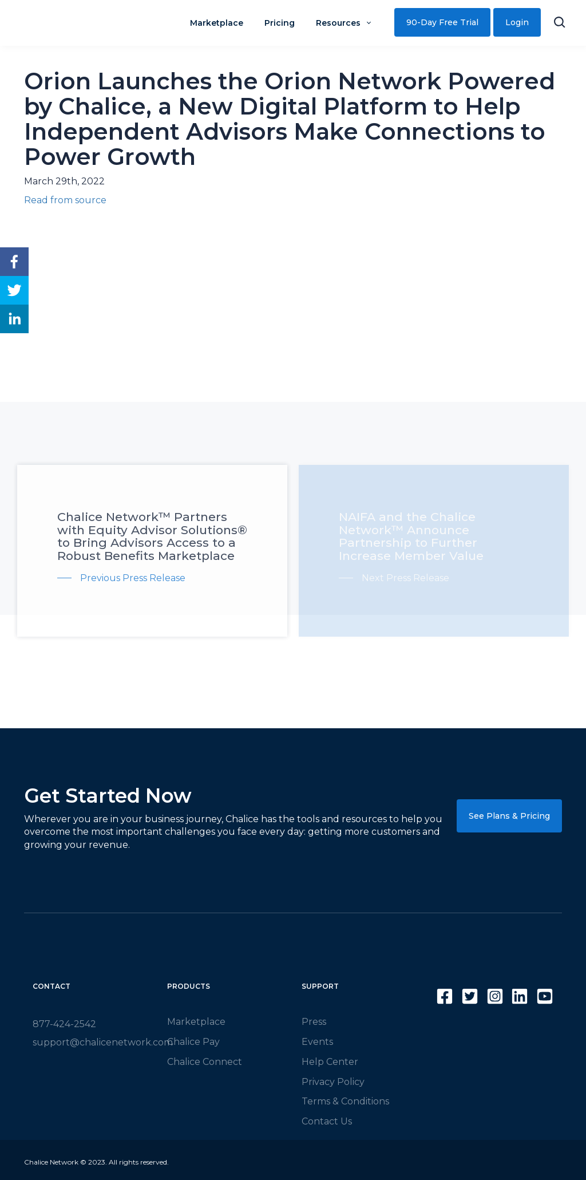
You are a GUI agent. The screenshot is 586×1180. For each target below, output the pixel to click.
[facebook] (14, 261)
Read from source (65, 200)
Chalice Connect (204, 1061)
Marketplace (196, 1021)
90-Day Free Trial (442, 22)
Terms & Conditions (345, 1101)
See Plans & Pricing (509, 816)
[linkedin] (14, 319)
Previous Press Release (132, 578)
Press (314, 1021)
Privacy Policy (333, 1081)
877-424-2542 (64, 1024)
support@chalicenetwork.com (103, 1042)
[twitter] (14, 290)
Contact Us (327, 1121)
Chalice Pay (193, 1041)
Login (517, 22)
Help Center (330, 1061)
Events (317, 1041)
